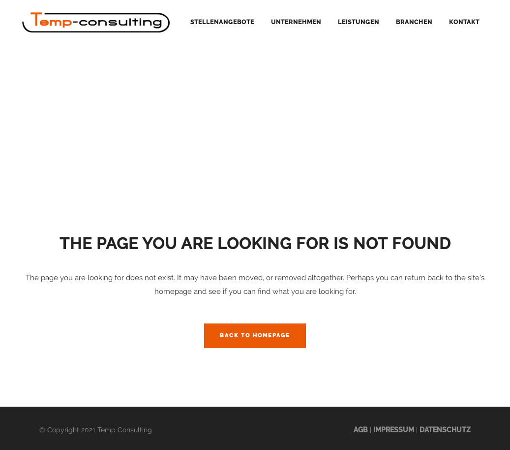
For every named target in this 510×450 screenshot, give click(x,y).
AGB (361, 430)
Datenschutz (445, 430)
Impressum (393, 430)
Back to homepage (255, 335)
